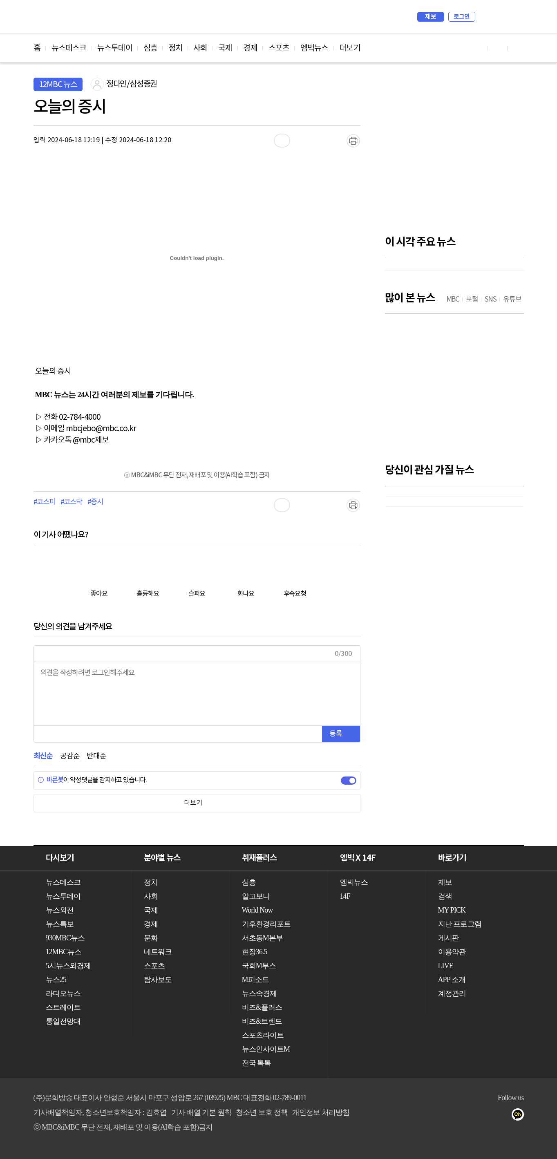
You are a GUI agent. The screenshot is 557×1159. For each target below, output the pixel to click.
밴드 (487, 1116)
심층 (150, 48)
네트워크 (158, 952)
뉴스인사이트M (266, 1049)
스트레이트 (63, 1007)
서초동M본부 (262, 938)
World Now (257, 910)
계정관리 (452, 993)
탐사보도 (158, 980)
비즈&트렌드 (262, 1021)
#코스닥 (71, 502)
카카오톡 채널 (520, 1116)
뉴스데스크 (69, 48)
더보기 (349, 48)
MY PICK (497, 17)
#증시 (95, 502)
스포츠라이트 (263, 1035)
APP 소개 (451, 980)
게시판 (448, 938)
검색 (485, 17)
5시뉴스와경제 (68, 966)
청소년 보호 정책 (262, 1112)
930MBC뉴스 (65, 938)
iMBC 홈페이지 (515, 16)
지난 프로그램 (459, 924)
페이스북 (454, 1116)
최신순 (43, 756)
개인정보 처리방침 (320, 1112)
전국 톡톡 (256, 1063)
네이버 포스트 (503, 1116)
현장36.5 (254, 952)
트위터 (471, 1116)
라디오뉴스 (63, 993)
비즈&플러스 (262, 1007)
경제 (250, 48)
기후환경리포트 (266, 924)
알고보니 (256, 896)
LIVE (445, 966)
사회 (200, 48)
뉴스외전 (60, 910)
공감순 (69, 756)
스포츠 (278, 48)
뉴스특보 (60, 924)
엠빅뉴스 (314, 48)
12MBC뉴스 (64, 952)
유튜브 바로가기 (478, 48)
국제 (225, 48)
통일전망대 (63, 1021)
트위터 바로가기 (517, 48)
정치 (175, 48)
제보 (430, 16)
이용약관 (452, 952)
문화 (151, 938)
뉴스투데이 (114, 48)
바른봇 (50, 780)
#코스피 (44, 502)
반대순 (96, 756)
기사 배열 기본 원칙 (201, 1112)
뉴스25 (56, 980)
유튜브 (438, 1116)
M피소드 (255, 980)
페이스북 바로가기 (498, 48)
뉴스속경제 (259, 993)
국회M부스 (259, 966)
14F (345, 896)
